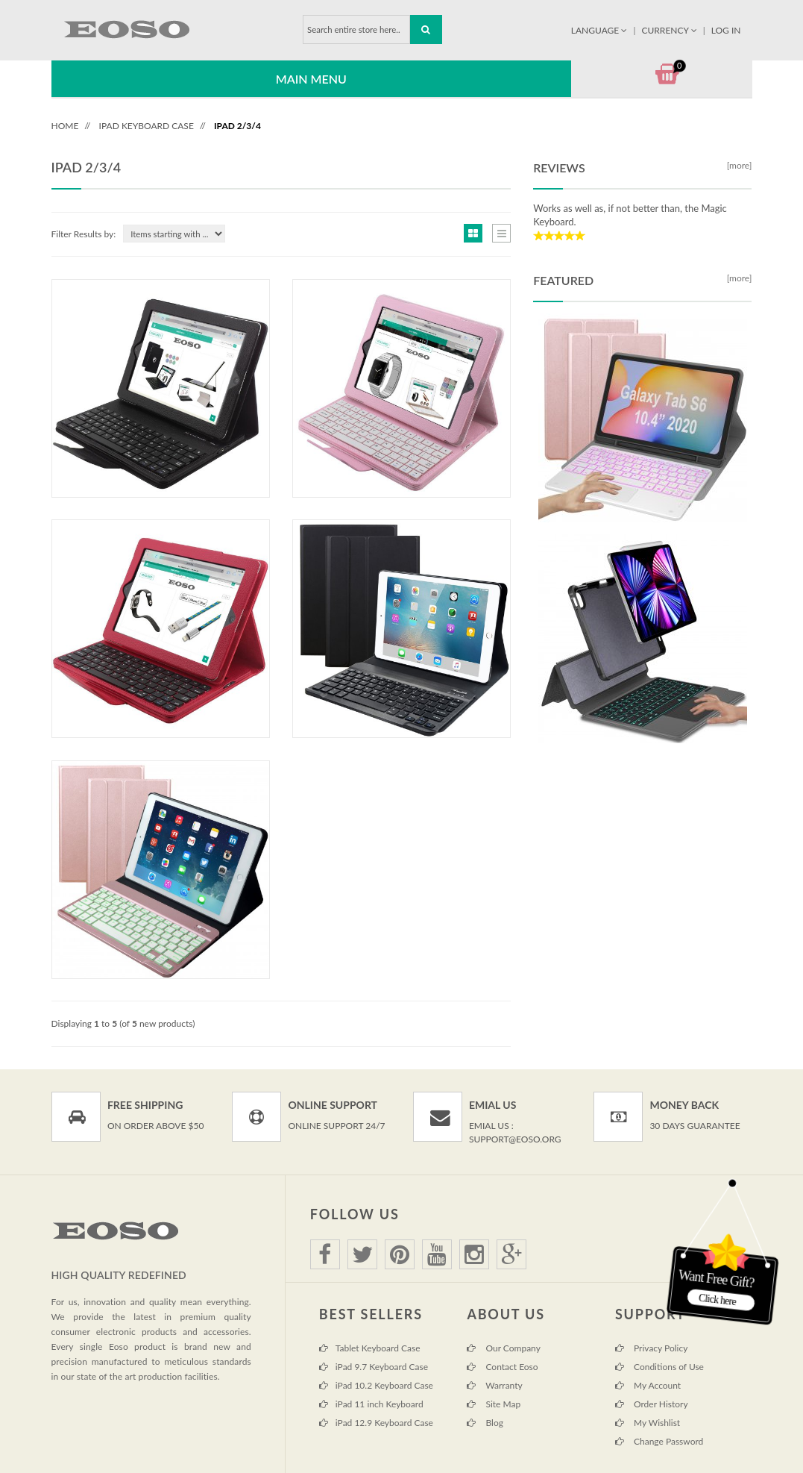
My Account (648, 1385)
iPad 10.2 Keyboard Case (376, 1385)
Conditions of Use (659, 1366)
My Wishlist (647, 1422)
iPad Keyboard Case (146, 125)
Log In (726, 30)
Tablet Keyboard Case (370, 1348)
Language (600, 30)
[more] (737, 165)
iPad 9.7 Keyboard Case (373, 1366)
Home (65, 125)
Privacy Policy (651, 1348)
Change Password (659, 1441)
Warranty (494, 1385)
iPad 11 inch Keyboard (371, 1404)
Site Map (493, 1404)
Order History (651, 1404)
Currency (670, 30)
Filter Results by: (83, 234)
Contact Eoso (502, 1366)
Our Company (503, 1348)
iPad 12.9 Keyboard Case (376, 1422)
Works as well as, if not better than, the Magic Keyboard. (630, 215)
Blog (485, 1422)
